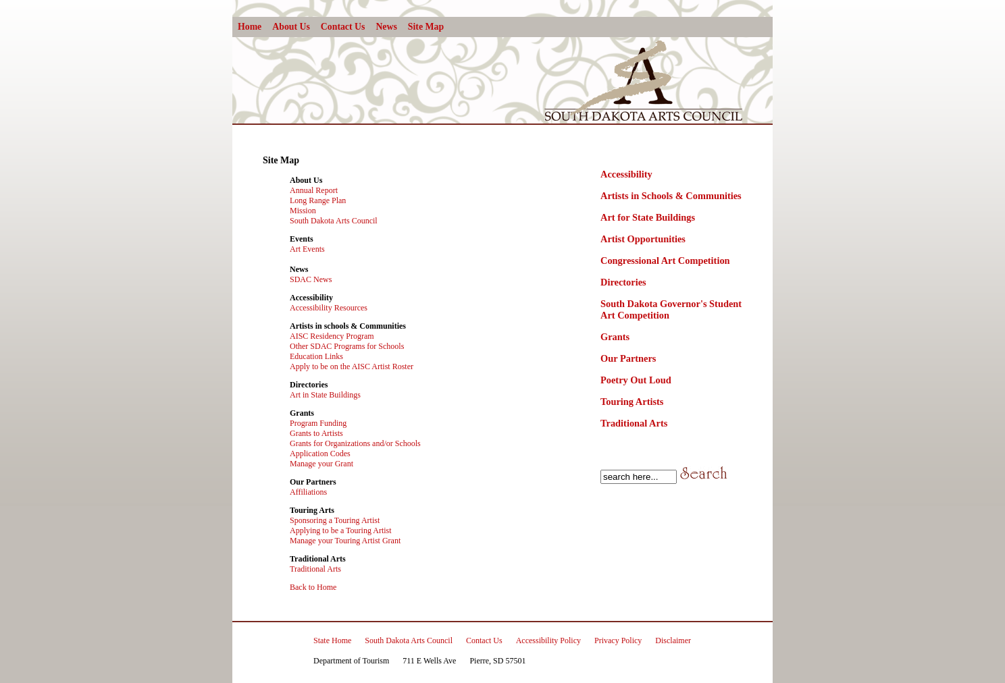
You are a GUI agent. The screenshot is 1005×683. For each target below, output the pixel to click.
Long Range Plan (318, 200)
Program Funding (318, 423)
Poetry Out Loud (635, 380)
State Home (332, 640)
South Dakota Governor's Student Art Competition (671, 309)
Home (249, 27)
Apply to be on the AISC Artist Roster (351, 366)
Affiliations (308, 492)
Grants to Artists (316, 433)
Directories (623, 282)
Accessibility (626, 174)
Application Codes (320, 453)
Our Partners (628, 358)
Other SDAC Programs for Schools (347, 346)
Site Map (426, 27)
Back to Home (313, 587)
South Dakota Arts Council (334, 220)
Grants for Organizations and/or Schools (355, 443)
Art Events (307, 249)
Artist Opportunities (643, 239)
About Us (291, 27)
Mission (303, 210)
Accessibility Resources (328, 307)
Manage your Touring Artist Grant (345, 540)
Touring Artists (631, 401)
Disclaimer (673, 640)
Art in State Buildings (325, 395)
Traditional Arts (633, 423)
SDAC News (311, 279)
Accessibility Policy (548, 640)
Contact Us (343, 27)
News (386, 27)
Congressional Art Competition (665, 260)
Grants (614, 336)
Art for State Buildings (647, 217)
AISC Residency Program (332, 336)
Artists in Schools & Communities (671, 195)
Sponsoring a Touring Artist (335, 520)
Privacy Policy (618, 640)
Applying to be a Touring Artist (341, 530)
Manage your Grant (321, 463)
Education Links (316, 356)
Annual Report (314, 190)
